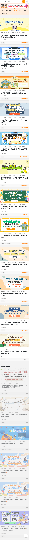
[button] (2, 6)
